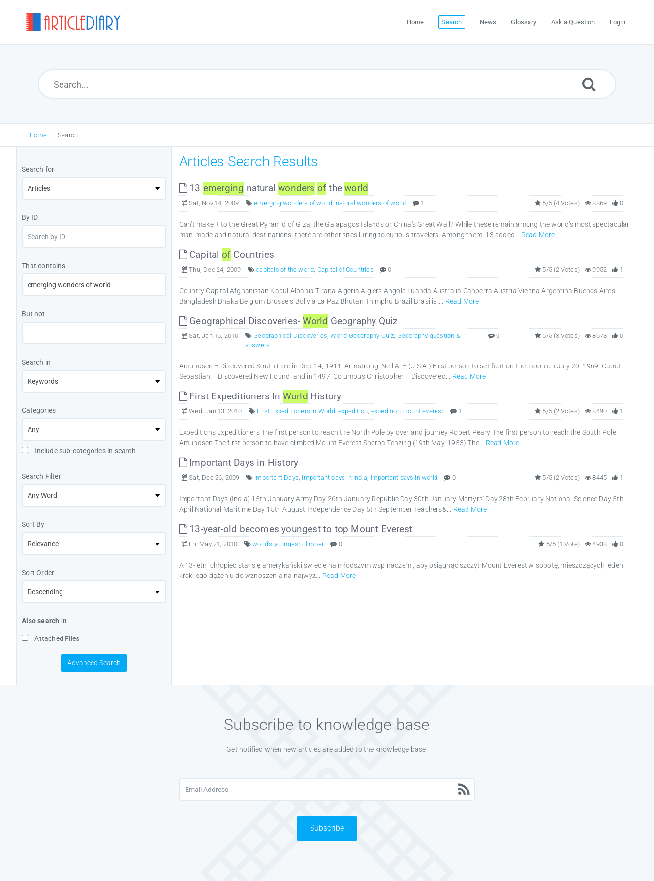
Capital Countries (226, 254)
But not (33, 314)
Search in (36, 362)
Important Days (276, 477)
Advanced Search (94, 663)
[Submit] (589, 83)
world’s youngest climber (288, 543)
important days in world (404, 477)
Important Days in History (238, 462)
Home (38, 135)
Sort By (33, 524)
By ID (30, 217)
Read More (538, 235)
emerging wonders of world (293, 203)
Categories (39, 410)
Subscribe (327, 828)
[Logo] (73, 22)
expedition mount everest (407, 411)
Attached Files (50, 638)
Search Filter (41, 476)
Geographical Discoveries (290, 335)
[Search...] (327, 84)
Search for (38, 169)
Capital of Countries (345, 269)
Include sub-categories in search (79, 451)
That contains (43, 266)
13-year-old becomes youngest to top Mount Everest (295, 529)
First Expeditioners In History (260, 396)
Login (617, 22)
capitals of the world (285, 269)
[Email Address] (327, 789)
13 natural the (273, 188)
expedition (353, 411)
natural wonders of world (371, 203)
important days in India (334, 477)
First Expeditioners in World (296, 411)
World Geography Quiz (362, 335)
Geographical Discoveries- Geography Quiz (288, 321)
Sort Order (38, 573)
